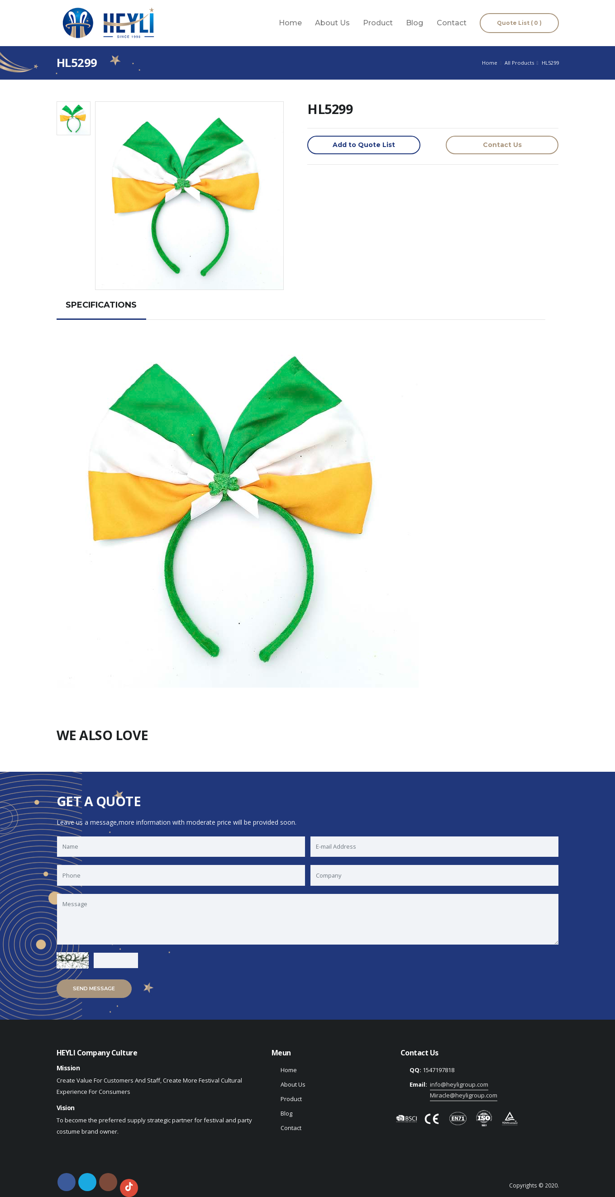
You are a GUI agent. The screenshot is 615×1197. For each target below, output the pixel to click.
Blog (414, 23)
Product (378, 23)
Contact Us (502, 145)
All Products (519, 62)
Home (290, 23)
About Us (332, 23)
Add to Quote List (364, 145)
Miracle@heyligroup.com (463, 1095)
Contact (452, 23)
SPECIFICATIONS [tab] (101, 305)
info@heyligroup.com (459, 1084)
